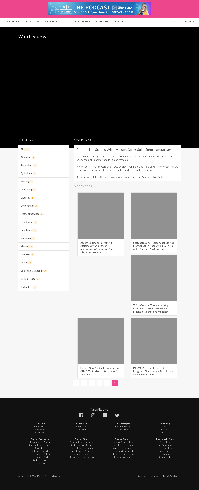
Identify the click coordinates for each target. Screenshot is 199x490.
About (165, 427)
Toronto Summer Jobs (123, 445)
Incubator (81, 430)
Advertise (123, 430)
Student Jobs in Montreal (81, 454)
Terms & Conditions (170, 476)
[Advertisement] (43, 314)
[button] (14, 22)
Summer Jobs (165, 457)
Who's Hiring (82, 22)
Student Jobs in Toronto (81, 442)
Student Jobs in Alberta (39, 442)
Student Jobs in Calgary (81, 445)
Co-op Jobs (165, 442)
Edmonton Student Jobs (123, 451)
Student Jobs (165, 454)
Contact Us (142, 476)
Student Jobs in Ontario (40, 454)
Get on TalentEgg (123, 427)
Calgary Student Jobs (123, 448)
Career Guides (81, 427)
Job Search (39, 430)
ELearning (51, 22)
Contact (165, 430)
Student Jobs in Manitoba (40, 451)
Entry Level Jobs (165, 448)
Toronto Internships (123, 457)
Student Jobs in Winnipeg (81, 451)
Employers (32, 22)
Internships (165, 451)
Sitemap (154, 476)
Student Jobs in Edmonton (81, 448)
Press (165, 433)
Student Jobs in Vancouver (81, 457)
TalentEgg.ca (99, 409)
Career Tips (103, 22)
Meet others (159, 177)
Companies (39, 427)
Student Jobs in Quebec (40, 457)
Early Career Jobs (165, 445)
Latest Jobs (39, 433)
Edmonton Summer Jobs (123, 454)
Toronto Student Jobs (123, 442)
